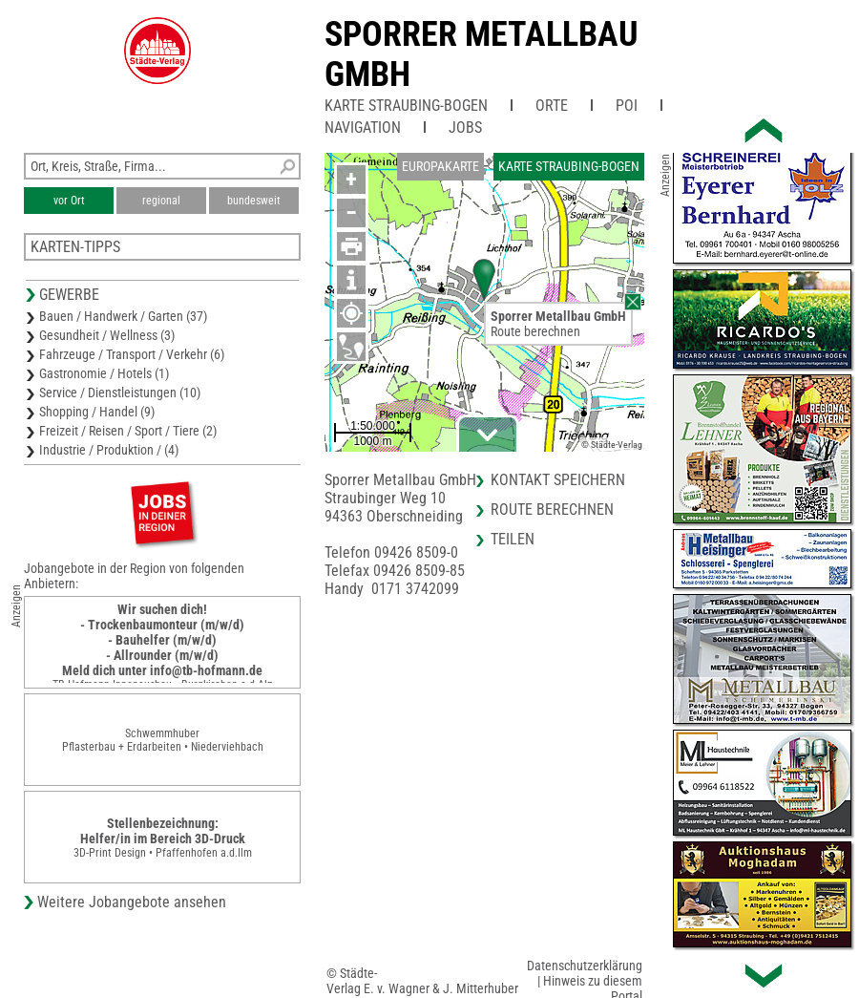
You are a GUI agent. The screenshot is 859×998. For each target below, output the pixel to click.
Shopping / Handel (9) (97, 411)
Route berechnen (535, 331)
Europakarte (440, 166)
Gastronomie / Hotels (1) (104, 373)
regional (161, 200)
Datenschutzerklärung (584, 965)
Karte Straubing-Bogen (406, 105)
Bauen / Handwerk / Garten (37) (123, 316)
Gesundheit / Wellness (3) (107, 335)
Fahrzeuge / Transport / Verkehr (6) (131, 354)
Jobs (465, 127)
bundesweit (254, 200)
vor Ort (69, 200)
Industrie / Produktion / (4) (108, 449)
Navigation (363, 127)
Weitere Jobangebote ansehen (131, 902)
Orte (551, 105)
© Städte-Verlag (611, 444)
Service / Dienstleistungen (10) (119, 392)
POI (627, 105)
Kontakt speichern (558, 480)
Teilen (512, 539)
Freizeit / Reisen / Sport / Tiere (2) (128, 430)
